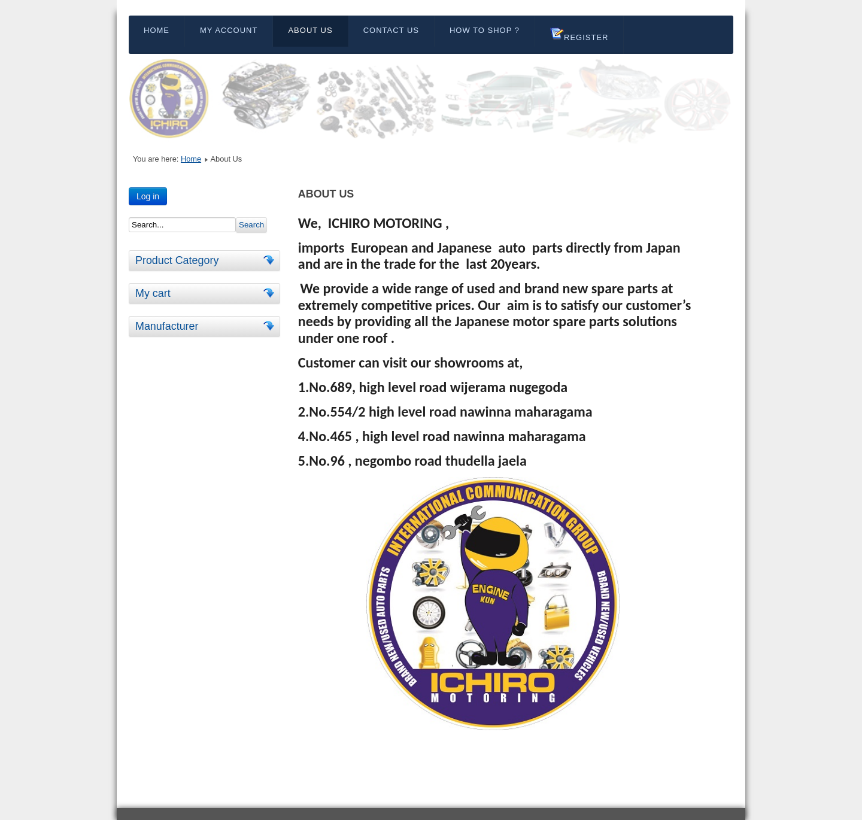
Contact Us (391, 30)
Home (156, 30)
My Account (228, 30)
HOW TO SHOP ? (485, 30)
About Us (310, 30)
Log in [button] (147, 196)
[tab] (271, 260)
